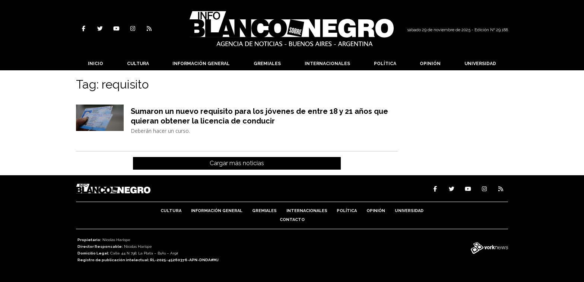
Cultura (138, 63)
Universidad (480, 63)
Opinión (430, 63)
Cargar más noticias (237, 163)
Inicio (95, 63)
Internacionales (327, 63)
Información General (201, 63)
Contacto (292, 219)
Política (385, 63)
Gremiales (267, 63)
